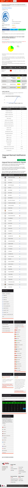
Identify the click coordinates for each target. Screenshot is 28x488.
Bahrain (4, 452)
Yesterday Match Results (6, 328)
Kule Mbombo (10, 236)
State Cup (4, 299)
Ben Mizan (10, 195)
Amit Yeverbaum (11, 185)
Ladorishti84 (18, 355)
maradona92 (18, 366)
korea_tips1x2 (18, 353)
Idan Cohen (10, 223)
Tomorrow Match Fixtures (6, 330)
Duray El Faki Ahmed (11, 215)
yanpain (17, 342)
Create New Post (21, 160)
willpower (17, 336)
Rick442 (17, 332)
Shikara (17, 361)
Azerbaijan (4, 450)
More (3, 316)
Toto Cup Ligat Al (5, 301)
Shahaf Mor (10, 269)
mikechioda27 (18, 357)
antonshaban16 (18, 349)
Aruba (3, 442)
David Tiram (10, 208)
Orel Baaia (10, 251)
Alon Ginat (10, 182)
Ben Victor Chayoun (11, 200)
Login (11, 1)
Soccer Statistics (9, 4)
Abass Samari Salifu (11, 177)
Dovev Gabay (10, 213)
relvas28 (17, 368)
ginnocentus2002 (19, 344)
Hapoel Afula (24, 77)
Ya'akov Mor (10, 279)
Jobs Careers (21, 480)
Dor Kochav (10, 210)
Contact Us (21, 479)
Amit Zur (9, 187)
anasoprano (18, 363)
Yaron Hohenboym (16, 23)
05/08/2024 (4, 84)
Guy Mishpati (10, 218)
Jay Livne (9, 233)
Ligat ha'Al (4, 295)
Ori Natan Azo (10, 253)
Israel (13, 4)
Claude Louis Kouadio (11, 202)
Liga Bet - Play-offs (5, 303)
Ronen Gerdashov (11, 261)
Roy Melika (10, 266)
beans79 (17, 359)
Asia (3, 444)
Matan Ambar (10, 238)
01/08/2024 (4, 87)
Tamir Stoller (10, 274)
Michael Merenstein (11, 241)
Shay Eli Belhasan (11, 271)
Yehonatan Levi (10, 284)
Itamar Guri (10, 228)
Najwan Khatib (10, 243)
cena (17, 334)
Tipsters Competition (22, 471)
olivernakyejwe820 (6, 376)
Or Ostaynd (10, 248)
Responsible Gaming (14, 479)
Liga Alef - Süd (5, 9)
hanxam (17, 351)
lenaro (17, 346)
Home (3, 39)
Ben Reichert (10, 197)
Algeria (4, 429)
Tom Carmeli (10, 276)
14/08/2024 (4, 77)
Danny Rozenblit (11, 205)
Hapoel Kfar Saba (13, 87)
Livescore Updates (5, 324)
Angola (4, 433)
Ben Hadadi (10, 190)
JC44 (17, 338)
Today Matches (21, 470)
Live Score (20, 468)
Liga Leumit (4, 297)
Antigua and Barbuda (6, 435)
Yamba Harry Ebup (11, 281)
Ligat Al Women (5, 308)
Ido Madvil (10, 225)
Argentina (4, 437)
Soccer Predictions (14, 468)
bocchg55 (17, 370)
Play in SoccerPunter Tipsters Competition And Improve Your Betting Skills (7, 385)
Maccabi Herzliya (24, 81)
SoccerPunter (4, 4)
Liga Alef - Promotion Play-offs (7, 314)
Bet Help (12, 470)
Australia (4, 446)
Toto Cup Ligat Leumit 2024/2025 (20, 4)
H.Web (16, 376)
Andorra (4, 431)
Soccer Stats (21, 467)
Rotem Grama (10, 264)
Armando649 (18, 340)
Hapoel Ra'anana (13, 84)
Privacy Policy (13, 482)
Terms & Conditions (14, 480)
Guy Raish (10, 220)
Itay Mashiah (10, 230)
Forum (20, 473)
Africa (3, 425)
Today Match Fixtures (5, 326)
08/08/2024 (4, 81)
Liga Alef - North (5, 310)
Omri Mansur (10, 246)
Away (8, 39)
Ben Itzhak (10, 192)
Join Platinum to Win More (19, 391)
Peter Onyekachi (11, 256)
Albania (4, 427)
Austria (4, 448)
